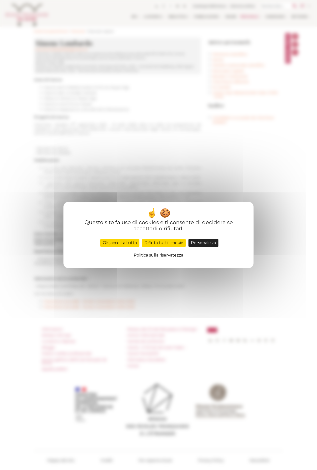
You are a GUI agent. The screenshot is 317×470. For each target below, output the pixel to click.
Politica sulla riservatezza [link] (158, 255)
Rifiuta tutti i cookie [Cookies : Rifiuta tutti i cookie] (164, 242)
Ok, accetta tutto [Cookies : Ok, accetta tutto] (120, 242)
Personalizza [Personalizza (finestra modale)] (203, 242)
